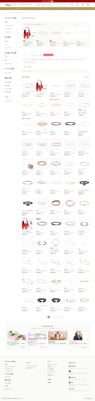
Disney (79, 250)
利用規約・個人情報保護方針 (7, 398)
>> (63, 317)
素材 (6, 60)
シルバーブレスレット (28, 43)
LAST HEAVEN (81, 231)
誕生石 (6, 41)
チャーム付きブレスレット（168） (36, 59)
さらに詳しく (27, 71)
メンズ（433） (39, 54)
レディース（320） (48, 54)
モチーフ (6, 57)
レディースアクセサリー (10, 25)
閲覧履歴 (49, 382)
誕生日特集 (7, 85)
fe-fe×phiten (38, 190)
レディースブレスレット (41, 212)
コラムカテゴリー (8, 101)
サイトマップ (50, 373)
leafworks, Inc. (90, 398)
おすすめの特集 (8, 82)
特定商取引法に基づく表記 (17, 398)
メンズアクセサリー (9, 32)
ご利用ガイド (50, 366)
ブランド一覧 (7, 72)
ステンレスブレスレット (55, 153)
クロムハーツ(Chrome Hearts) (83, 190)
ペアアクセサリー (8, 28)
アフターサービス (51, 370)
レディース (19, 8)
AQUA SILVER (39, 42)
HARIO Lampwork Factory (83, 131)
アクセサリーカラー (9, 63)
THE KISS (78, 42)
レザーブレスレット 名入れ (41, 132)
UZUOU (23, 112)
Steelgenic (52, 171)
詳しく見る (22, 347)
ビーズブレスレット (82, 232)
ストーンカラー (8, 47)
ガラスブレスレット (82, 132)
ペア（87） (31, 54)
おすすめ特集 (7, 382)
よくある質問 (50, 368)
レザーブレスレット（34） (79, 59)
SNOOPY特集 (8, 91)
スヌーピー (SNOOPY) (27, 42)
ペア (47, 8)
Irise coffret (66, 250)
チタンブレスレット (40, 191)
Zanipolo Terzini (67, 307)
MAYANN (65, 171)
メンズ (76, 8)
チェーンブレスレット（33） (52, 59)
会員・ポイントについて (53, 364)
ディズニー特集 (8, 88)
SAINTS (37, 210)
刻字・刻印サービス (30, 368)
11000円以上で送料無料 (47, 1)
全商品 (6, 22)
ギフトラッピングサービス (31, 365)
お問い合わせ (50, 375)
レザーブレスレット (54, 132)
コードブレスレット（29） (29, 62)
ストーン (6, 44)
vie (50, 288)
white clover (52, 190)
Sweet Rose (65, 42)
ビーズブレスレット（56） (65, 59)
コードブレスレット (26, 153)
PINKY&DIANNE (53, 42)
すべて (25, 54)
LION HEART (38, 171)
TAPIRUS (51, 131)
